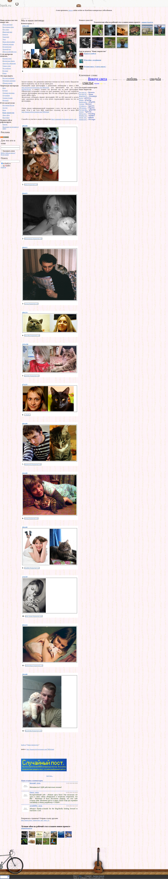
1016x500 (25, 344)
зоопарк (120, 79)
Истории (5, 71)
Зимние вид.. (83, 119)
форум (70, 10)
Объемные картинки (8, 81)
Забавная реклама (8, 44)
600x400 (24, 423)
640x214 (24, 312)
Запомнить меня (9, 151)
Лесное (81, 112)
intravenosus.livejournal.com (33, 238)
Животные (115, 79)
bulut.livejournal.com (31, 184)
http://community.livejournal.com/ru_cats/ (64, 119)
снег (163, 79)
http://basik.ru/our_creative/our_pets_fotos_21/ (35, 820)
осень (144, 79)
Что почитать (6, 68)
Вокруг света (97, 79)
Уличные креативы (8, 93)
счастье (88, 83)
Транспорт (5, 37)
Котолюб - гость (35, 783)
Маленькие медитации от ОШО (10, 128)
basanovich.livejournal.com (33, 464)
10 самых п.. (83, 106)
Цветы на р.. (83, 114)
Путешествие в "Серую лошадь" (95, 66)
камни (124, 79)
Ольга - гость (34, 792)
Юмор (4, 73)
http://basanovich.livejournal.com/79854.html (35, 87)
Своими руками (7, 98)
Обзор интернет (7, 24)
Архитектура (6, 49)
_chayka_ (27, 415)
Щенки (81, 100)
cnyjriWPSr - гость (36, 806)
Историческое (6, 47)
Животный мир (7, 32)
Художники (6, 95)
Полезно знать (7, 58)
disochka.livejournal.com (32, 335)
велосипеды (81, 79)
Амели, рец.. (83, 117)
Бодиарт (5, 90)
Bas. (80, 876)
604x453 (24, 193)
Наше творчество (8, 113)
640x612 (24, 247)
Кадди (81, 98)
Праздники (5, 118)
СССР (80, 83)
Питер (147, 79)
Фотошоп (5, 100)
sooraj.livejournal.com (31, 304)
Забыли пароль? (10, 153)
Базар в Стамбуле (90, 53)
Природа (5, 34)
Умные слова (6, 66)
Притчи (4, 124)
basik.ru (23, 745)
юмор (101, 83)
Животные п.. (83, 96)
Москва (140, 79)
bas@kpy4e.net (26, 89)
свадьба (155, 79)
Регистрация (5, 155)
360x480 (24, 674)
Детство (81, 104)
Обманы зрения (7, 83)
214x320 (24, 577)
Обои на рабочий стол (9, 52)
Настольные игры (8, 27)
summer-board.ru (147, 22)
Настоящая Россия (8, 105)
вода (86, 79)
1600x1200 (25, 26)
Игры (4, 110)
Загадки (5, 108)
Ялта (105, 83)
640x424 (24, 625)
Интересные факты (8, 61)
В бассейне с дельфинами (92, 60)
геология (110, 79)
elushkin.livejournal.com (32, 568)
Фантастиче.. (83, 102)
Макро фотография (8, 42)
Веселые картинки (8, 78)
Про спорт (5, 29)
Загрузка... (49, 776)
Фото (4, 88)
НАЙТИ (3, 167)
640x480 (24, 473)
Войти (3, 153)
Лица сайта (6, 115)
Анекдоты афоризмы (9, 63)
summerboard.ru (26, 828)
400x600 (24, 126)
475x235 (24, 384)
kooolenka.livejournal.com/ (33, 731)
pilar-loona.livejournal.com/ (33, 616)
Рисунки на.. (83, 92)
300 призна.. (83, 108)
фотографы (96, 83)
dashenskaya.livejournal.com (34, 665)
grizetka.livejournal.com (32, 376)
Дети (4, 39)
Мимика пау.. (83, 115)
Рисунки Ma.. (83, 110)
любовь (131, 79)
